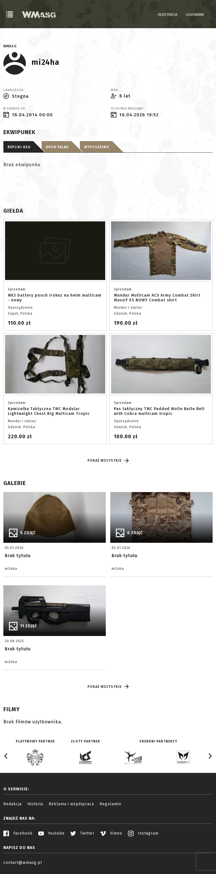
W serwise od (14, 108)
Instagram (143, 833)
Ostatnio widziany (127, 108)
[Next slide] (210, 755)
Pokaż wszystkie (108, 461)
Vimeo (111, 833)
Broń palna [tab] (57, 147)
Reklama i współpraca (71, 804)
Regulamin (110, 804)
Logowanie (195, 15)
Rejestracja (167, 15)
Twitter (82, 833)
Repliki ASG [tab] (19, 147)
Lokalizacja (13, 90)
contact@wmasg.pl (22, 862)
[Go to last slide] (6, 755)
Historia (35, 804)
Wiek (114, 90)
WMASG (10, 46)
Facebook (18, 833)
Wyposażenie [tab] (96, 147)
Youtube (51, 833)
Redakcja (12, 804)
